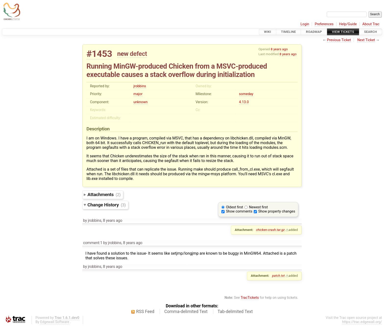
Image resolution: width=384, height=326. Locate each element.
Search (370, 32)
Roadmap (314, 32)
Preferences (324, 24)
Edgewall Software (54, 322)
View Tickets (343, 32)
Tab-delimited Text (235, 311)
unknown (140, 102)
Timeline (288, 32)
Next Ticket (366, 40)
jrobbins (139, 86)
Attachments (103, 194)
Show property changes (276, 211)
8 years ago (279, 49)
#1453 (99, 54)
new (123, 53)
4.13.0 (244, 102)
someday (246, 94)
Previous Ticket (339, 40)
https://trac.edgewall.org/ (362, 322)
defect (138, 53)
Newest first (258, 207)
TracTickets (249, 298)
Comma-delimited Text (186, 311)
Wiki (267, 32)
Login (304, 24)
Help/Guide (348, 24)
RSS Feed (145, 311)
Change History (106, 205)
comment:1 (92, 242)
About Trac (371, 24)
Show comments (239, 211)
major (138, 94)
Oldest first (234, 207)
